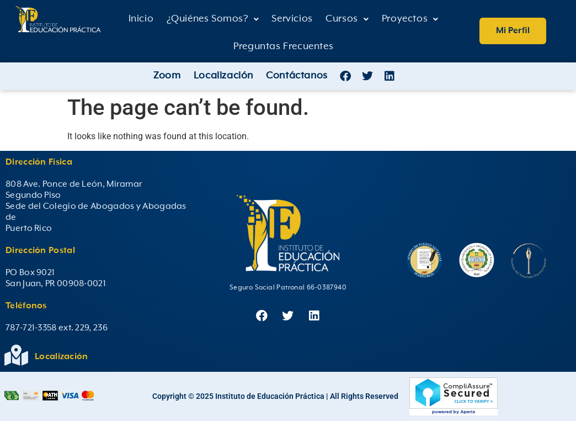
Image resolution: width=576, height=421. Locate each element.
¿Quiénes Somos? (213, 18)
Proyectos (410, 18)
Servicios (291, 18)
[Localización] (16, 355)
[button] (212, 19)
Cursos (347, 18)
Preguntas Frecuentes (283, 46)
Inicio (141, 18)
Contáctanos (297, 75)
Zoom (166, 75)
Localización (223, 75)
